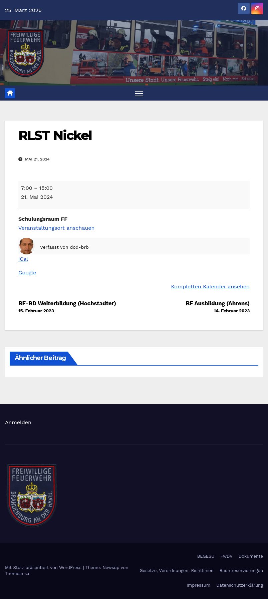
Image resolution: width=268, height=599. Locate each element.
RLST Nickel (55, 136)
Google (27, 272)
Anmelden (18, 422)
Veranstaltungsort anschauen (56, 228)
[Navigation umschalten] (139, 93)
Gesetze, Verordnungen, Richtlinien (176, 570)
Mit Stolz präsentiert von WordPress (44, 567)
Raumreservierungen (241, 570)
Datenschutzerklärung (239, 585)
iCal (23, 259)
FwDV (227, 556)
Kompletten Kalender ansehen (210, 286)
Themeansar (18, 573)
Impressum (198, 585)
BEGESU (206, 556)
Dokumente (251, 556)
